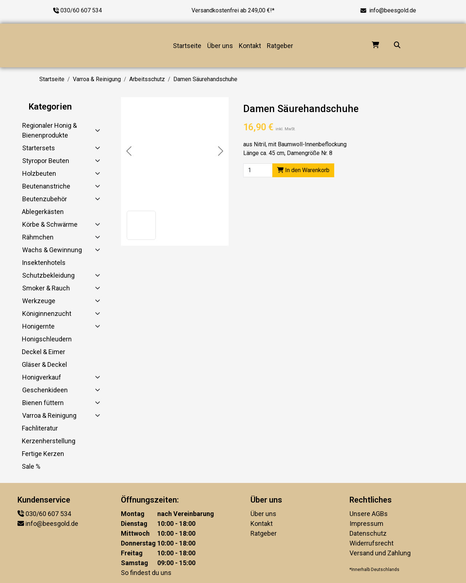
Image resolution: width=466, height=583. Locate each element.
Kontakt (250, 45)
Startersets (38, 148)
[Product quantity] (258, 170)
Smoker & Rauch (46, 288)
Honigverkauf (41, 377)
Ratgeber (280, 45)
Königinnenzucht (46, 313)
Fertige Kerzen (43, 453)
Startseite (187, 45)
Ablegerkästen (43, 211)
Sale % (31, 466)
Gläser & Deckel (44, 364)
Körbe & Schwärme (50, 224)
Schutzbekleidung (48, 275)
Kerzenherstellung (48, 441)
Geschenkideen (45, 390)
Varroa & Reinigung (97, 79)
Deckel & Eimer (43, 352)
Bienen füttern (43, 402)
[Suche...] (397, 46)
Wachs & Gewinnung (52, 250)
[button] (141, 225)
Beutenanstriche (46, 186)
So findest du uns (146, 572)
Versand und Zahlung (380, 553)
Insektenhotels (44, 262)
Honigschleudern (47, 339)
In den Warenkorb (303, 170)
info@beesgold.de (392, 10)
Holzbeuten (39, 173)
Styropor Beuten (45, 160)
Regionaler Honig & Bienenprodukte (49, 130)
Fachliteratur (40, 428)
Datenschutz (368, 533)
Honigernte (38, 326)
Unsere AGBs (369, 513)
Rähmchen (38, 237)
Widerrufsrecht (372, 543)
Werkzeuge (38, 301)
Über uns (220, 45)
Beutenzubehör (44, 199)
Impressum (366, 523)
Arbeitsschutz (147, 79)
